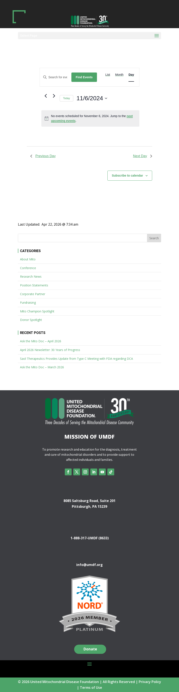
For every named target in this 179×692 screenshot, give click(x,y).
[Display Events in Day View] (131, 74)
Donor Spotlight (31, 320)
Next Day (142, 156)
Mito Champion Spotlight (37, 311)
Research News (31, 276)
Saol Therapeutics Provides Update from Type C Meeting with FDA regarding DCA (76, 359)
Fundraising (28, 302)
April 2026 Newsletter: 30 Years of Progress (50, 350)
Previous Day (43, 156)
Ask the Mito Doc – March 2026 (42, 367)
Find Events (84, 77)
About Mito (28, 259)
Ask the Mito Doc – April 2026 (40, 341)
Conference (28, 268)
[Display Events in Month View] (119, 74)
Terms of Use (91, 687)
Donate (90, 649)
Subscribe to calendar (127, 175)
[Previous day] (45, 96)
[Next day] (53, 96)
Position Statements (34, 285)
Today (66, 98)
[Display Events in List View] (107, 74)
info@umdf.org (89, 564)
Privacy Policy (150, 681)
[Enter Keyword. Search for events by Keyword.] (55, 77)
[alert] (90, 118)
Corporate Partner (32, 294)
